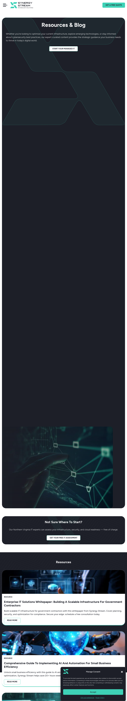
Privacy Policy (99, 698)
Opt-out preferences (87, 698)
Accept (93, 692)
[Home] (25, 5)
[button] (122, 672)
